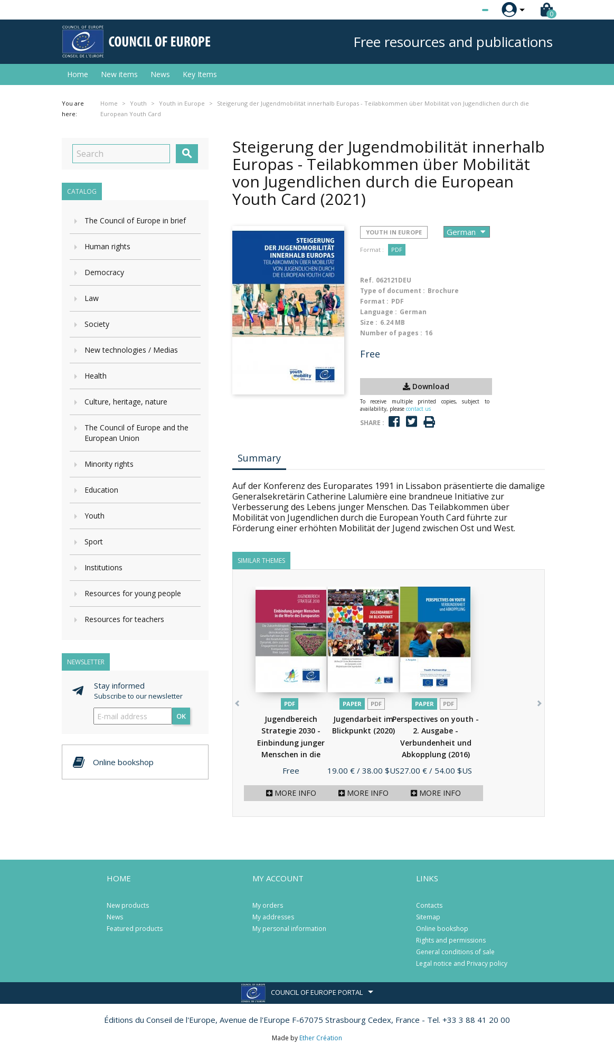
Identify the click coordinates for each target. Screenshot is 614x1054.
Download (426, 386)
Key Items (200, 74)
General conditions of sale (455, 951)
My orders (267, 905)
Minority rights (109, 464)
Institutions (103, 567)
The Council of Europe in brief (135, 220)
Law (91, 298)
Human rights (107, 246)
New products (128, 905)
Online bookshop (442, 928)
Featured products (135, 928)
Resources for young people (132, 593)
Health (95, 376)
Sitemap (428, 916)
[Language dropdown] (465, 10)
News (160, 74)
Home (77, 74)
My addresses (273, 916)
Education (101, 490)
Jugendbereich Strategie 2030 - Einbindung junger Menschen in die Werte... (291, 742)
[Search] (121, 153)
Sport (93, 542)
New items (119, 74)
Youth (94, 516)
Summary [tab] (259, 457)
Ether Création (320, 1037)
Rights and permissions (451, 940)
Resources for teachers (124, 619)
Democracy (104, 272)
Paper (352, 704)
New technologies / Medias (131, 350)
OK (181, 716)
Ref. (367, 280)
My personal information (289, 928)
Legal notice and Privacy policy (461, 963)
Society (96, 324)
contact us (418, 408)
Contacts (429, 905)
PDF (396, 249)
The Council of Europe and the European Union (136, 432)
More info (291, 793)
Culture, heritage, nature (125, 402)
